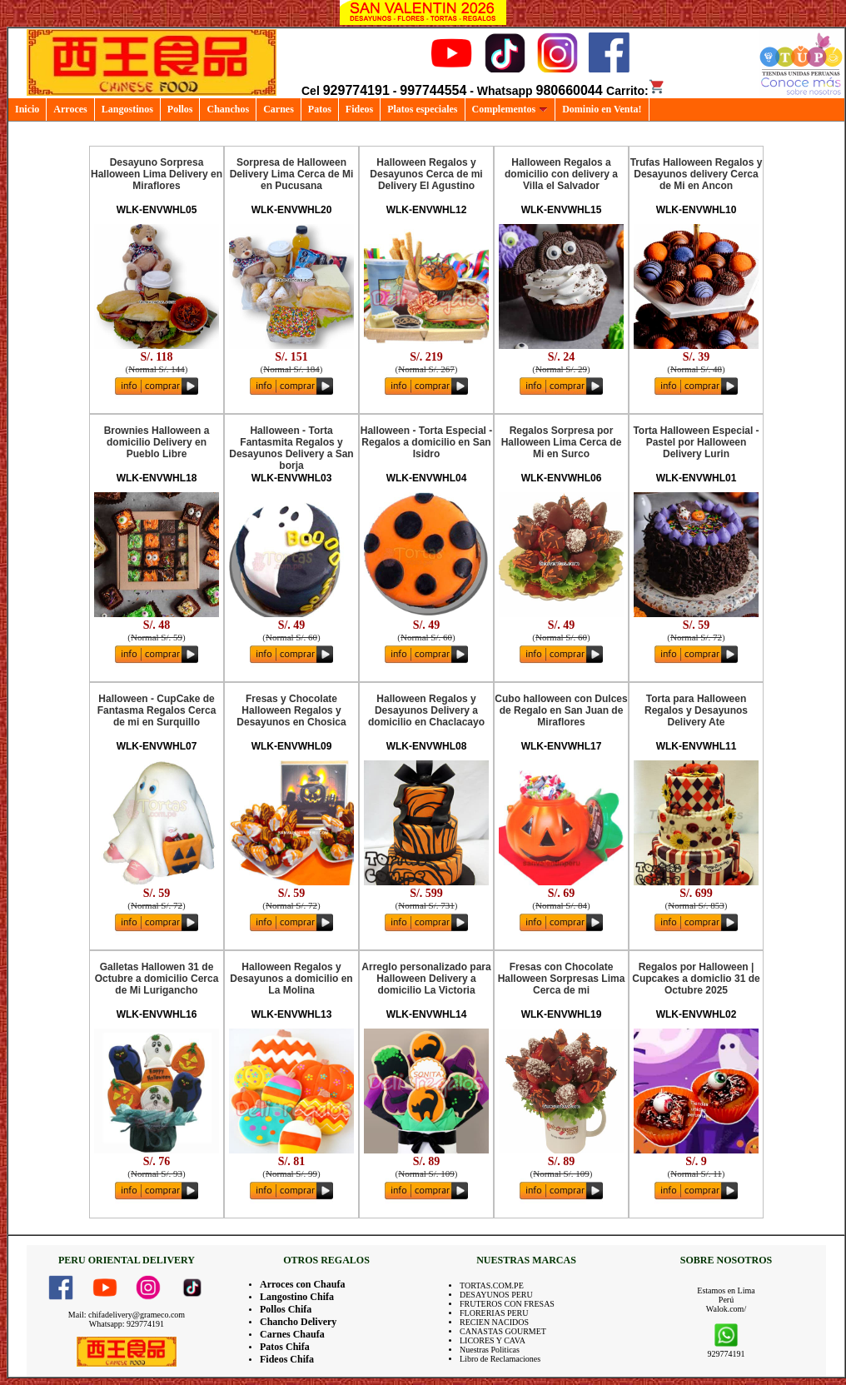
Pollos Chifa (285, 1309)
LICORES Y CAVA (492, 1340)
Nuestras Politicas (490, 1349)
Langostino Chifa (297, 1297)
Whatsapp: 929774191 (126, 1323)
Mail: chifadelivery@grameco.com (126, 1314)
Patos (319, 109)
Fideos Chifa (287, 1359)
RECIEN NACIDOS (494, 1322)
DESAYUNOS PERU (496, 1294)
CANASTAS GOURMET (503, 1331)
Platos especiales (422, 109)
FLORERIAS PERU (494, 1313)
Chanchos (228, 109)
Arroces (70, 109)
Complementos (510, 109)
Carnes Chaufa (292, 1334)
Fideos (359, 109)
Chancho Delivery (298, 1322)
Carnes (278, 109)
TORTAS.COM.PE (492, 1285)
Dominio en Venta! (601, 109)
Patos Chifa (285, 1347)
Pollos (180, 109)
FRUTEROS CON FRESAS (507, 1303)
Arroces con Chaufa (302, 1284)
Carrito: (635, 90)
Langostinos (127, 109)
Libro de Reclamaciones (500, 1358)
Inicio (27, 109)
